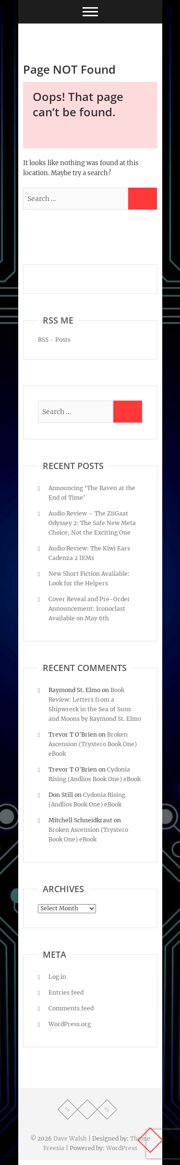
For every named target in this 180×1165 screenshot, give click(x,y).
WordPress (121, 1148)
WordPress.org (69, 1024)
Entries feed (66, 992)
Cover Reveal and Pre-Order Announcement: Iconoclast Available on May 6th (89, 608)
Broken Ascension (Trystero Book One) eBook (92, 744)
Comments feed (71, 1008)
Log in (57, 976)
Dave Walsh (70, 1138)
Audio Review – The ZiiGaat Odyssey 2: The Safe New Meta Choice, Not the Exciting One (92, 523)
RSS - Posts (54, 339)
